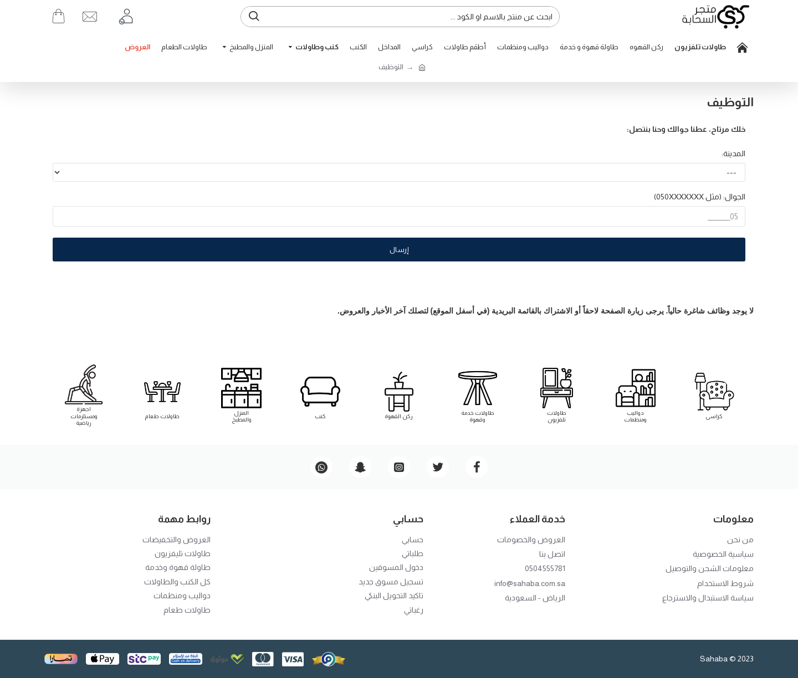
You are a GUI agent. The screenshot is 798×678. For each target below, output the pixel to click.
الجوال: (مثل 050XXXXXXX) (699, 197)
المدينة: (733, 153)
